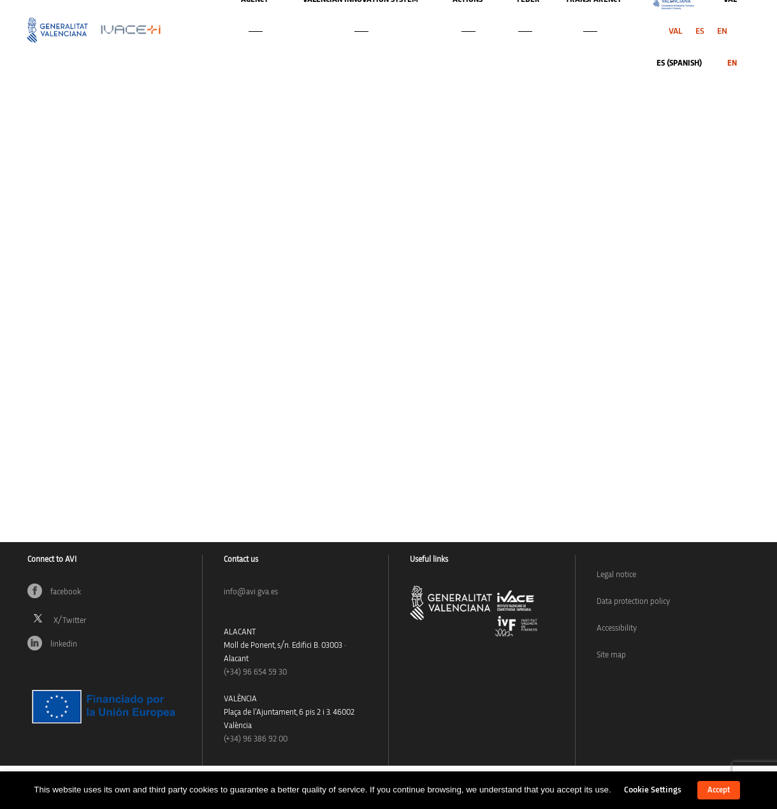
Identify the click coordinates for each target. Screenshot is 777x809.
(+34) (255, 672)
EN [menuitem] (722, 31)
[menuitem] (675, 31)
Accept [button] (719, 790)
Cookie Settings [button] (652, 789)
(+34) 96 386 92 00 (255, 739)
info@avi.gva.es (251, 592)
